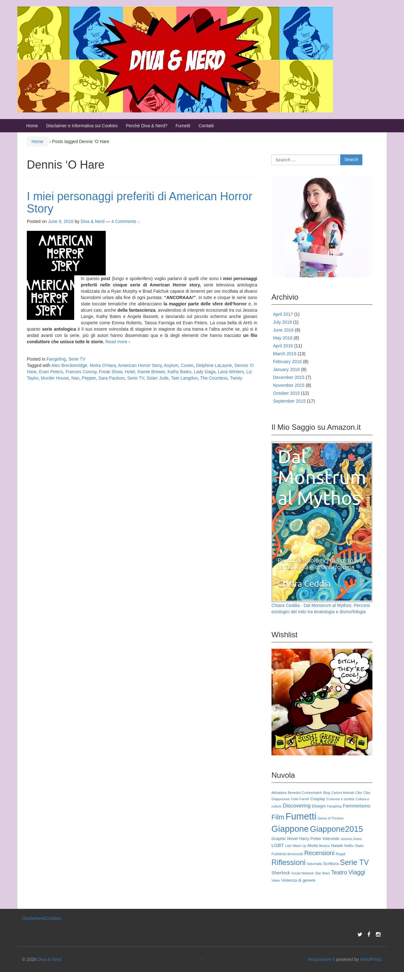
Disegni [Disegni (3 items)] (319, 806)
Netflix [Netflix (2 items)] (349, 846)
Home (32, 125)
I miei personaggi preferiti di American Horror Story (139, 202)
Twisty (236, 378)
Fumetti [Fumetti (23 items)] (300, 816)
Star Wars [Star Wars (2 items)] (322, 873)
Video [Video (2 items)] (275, 880)
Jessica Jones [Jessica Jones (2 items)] (351, 839)
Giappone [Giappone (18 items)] (290, 829)
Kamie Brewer (151, 371)
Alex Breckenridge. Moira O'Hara (83, 365)
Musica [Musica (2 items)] (324, 846)
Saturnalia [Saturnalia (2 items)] (314, 864)
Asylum (171, 365)
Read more (117, 341)
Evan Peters (51, 371)
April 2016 (283, 345)
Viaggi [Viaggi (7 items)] (356, 872)
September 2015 (289, 401)
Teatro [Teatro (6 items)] (339, 872)
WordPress (371, 959)
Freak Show (110, 371)
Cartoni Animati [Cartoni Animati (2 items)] (342, 793)
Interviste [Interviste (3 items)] (331, 838)
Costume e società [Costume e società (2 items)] (340, 799)
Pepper (89, 378)
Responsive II (321, 959)
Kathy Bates (180, 371)
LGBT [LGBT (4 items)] (277, 845)
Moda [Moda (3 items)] (312, 845)
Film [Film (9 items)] (277, 817)
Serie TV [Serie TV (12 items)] (354, 862)
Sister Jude (157, 378)
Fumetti (182, 125)
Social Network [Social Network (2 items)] (302, 873)
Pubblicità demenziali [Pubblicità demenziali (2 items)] (287, 854)
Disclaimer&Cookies (42, 918)
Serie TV (77, 359)
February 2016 (287, 361)
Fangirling (56, 359)
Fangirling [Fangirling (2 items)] (334, 806)
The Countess (214, 378)
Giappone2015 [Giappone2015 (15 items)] (336, 829)
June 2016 (283, 330)
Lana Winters (231, 371)
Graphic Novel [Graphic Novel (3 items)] (284, 838)
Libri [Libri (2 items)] (288, 846)
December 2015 (289, 377)
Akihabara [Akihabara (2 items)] (279, 793)
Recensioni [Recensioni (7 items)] (319, 852)
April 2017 (283, 314)
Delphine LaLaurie (214, 365)
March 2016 (284, 353)
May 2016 (282, 337)
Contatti (206, 125)
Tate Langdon (184, 378)
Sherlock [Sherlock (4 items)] (280, 872)
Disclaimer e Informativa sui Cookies (81, 125)
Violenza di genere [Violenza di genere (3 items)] (298, 880)
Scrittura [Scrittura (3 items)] (331, 863)
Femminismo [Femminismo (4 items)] (356, 805)
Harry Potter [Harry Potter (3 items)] (310, 838)
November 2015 (289, 385)
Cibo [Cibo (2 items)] (358, 793)
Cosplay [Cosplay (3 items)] (317, 798)
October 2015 (286, 393)
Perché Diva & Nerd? (147, 125)
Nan (75, 378)
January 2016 (286, 369)
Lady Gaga (205, 371)
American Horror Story (140, 365)
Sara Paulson (111, 378)
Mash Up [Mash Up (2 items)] (299, 846)
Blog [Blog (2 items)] (326, 793)
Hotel (130, 371)
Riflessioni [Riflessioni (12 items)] (288, 862)
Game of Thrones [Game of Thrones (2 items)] (331, 818)
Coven (187, 365)
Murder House (55, 378)
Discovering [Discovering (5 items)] (297, 806)
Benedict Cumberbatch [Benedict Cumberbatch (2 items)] (305, 793)
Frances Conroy (81, 371)
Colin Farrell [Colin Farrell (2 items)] (300, 799)
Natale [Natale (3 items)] (337, 845)
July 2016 (282, 322)
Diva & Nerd (49, 959)
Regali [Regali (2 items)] (340, 854)
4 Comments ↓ (125, 221)
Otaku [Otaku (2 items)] (359, 846)
